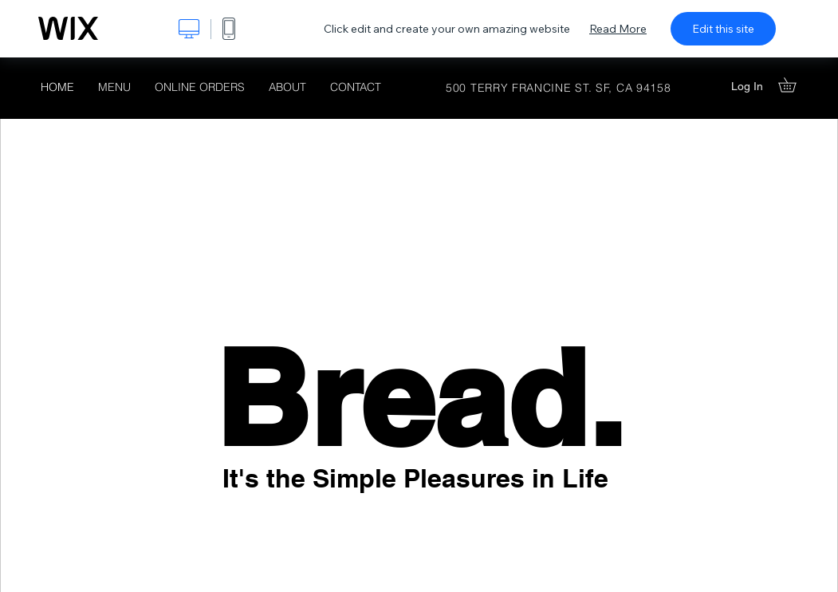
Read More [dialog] (618, 29)
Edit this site (723, 29)
